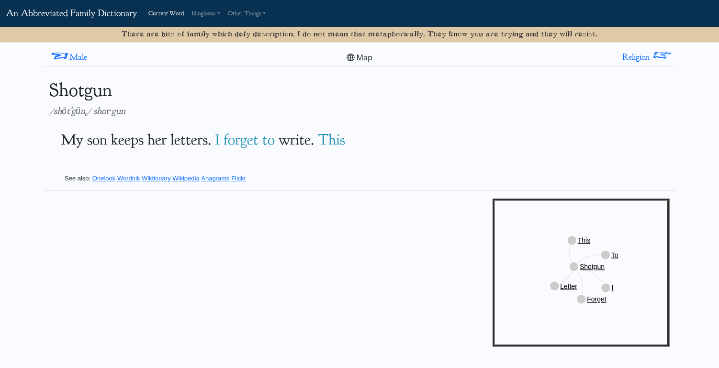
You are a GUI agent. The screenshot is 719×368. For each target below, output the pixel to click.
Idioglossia (203, 13)
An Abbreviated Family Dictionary (71, 13)
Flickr (238, 178)
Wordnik (128, 178)
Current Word (166, 13)
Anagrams (215, 178)
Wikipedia (185, 178)
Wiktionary (156, 178)
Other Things (244, 13)
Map (359, 57)
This (331, 139)
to (268, 139)
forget (241, 139)
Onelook (103, 178)
